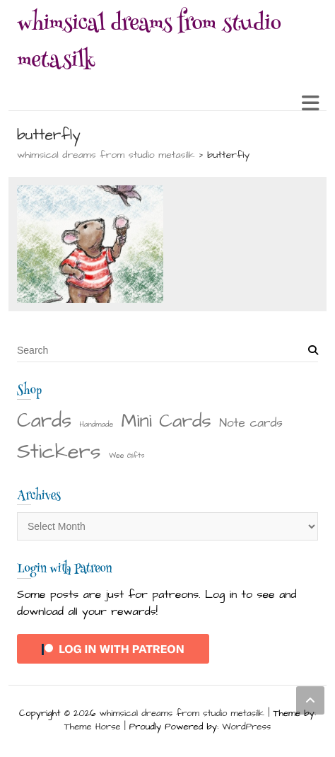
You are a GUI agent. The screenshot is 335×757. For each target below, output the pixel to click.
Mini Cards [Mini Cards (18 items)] (166, 421)
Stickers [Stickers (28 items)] (59, 451)
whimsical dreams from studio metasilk (149, 44)
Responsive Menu (310, 103)
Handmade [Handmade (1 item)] (97, 424)
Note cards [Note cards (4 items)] (251, 423)
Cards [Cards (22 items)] (44, 421)
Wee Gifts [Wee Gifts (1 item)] (127, 455)
